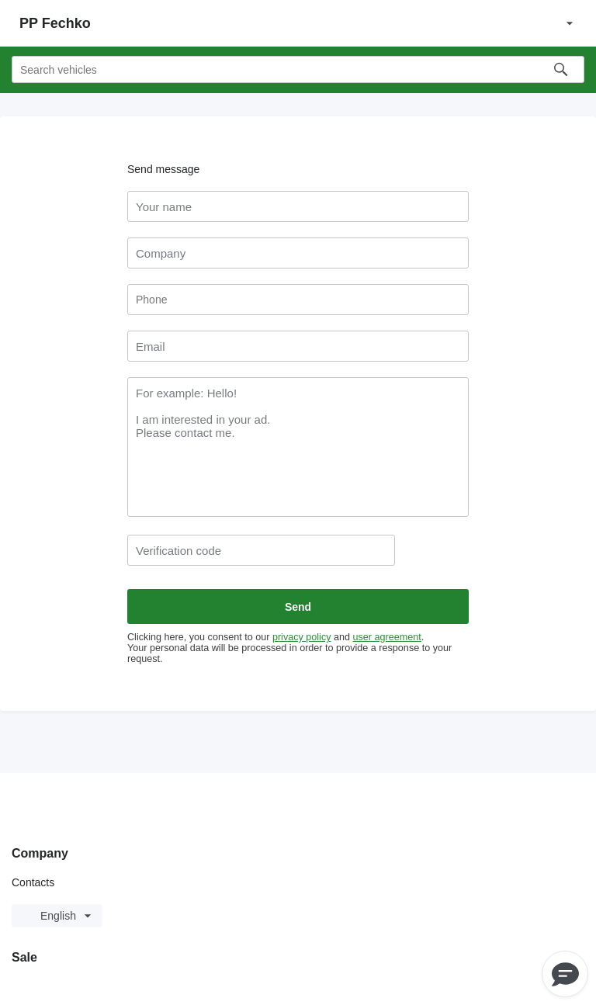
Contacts (33, 882)
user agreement (387, 637)
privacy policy (301, 637)
